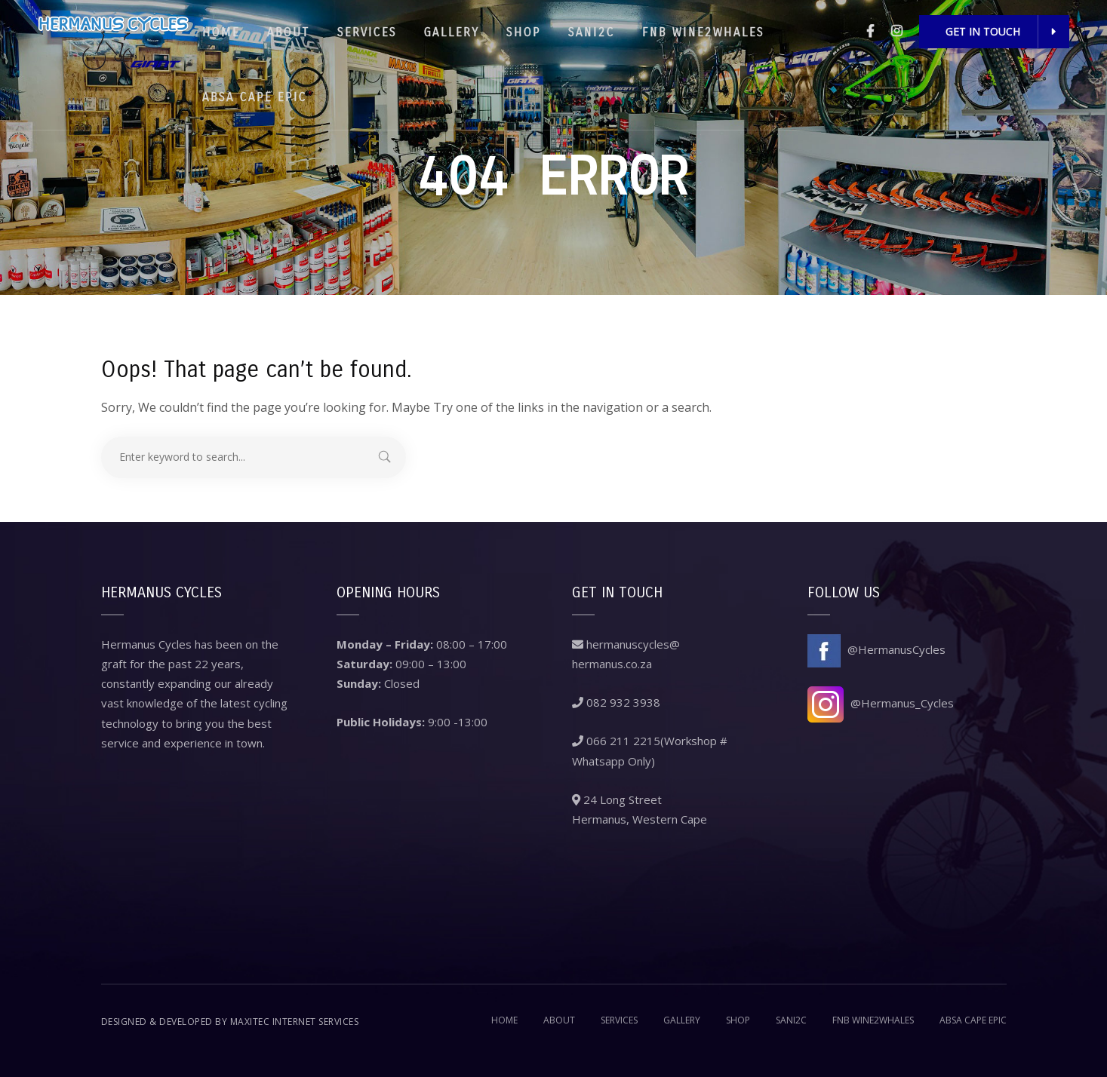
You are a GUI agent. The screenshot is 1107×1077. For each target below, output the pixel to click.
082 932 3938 (616, 702)
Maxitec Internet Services (294, 1021)
